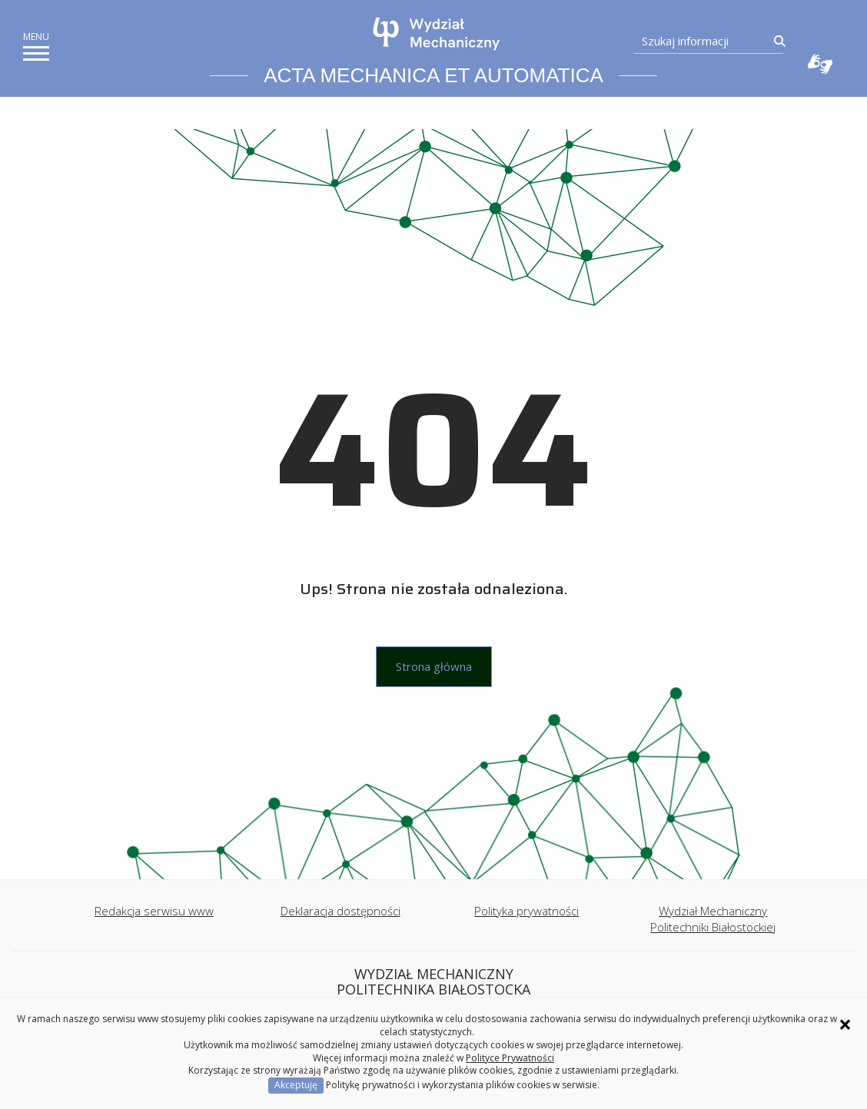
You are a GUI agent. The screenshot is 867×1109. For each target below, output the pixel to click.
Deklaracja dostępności (340, 910)
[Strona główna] (437, 34)
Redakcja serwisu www (154, 910)
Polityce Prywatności (510, 1057)
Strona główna (434, 666)
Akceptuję (295, 1084)
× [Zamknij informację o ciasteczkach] (845, 1024)
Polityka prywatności (526, 910)
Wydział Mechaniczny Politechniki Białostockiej (713, 919)
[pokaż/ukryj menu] (36, 53)
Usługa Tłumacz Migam (820, 63)
